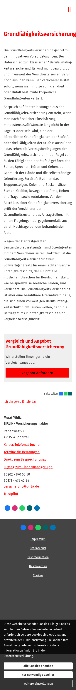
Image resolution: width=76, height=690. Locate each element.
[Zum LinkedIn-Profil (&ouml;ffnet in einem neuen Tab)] (37, 508)
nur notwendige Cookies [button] (38, 675)
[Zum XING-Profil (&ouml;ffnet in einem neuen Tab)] (29, 508)
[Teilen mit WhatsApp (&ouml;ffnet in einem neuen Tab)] (65, 393)
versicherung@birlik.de (21, 486)
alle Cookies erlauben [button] (38, 666)
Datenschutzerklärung (18, 656)
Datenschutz (38, 548)
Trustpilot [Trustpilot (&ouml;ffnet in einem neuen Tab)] (11, 494)
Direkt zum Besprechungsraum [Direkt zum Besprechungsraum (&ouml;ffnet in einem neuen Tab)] (26, 459)
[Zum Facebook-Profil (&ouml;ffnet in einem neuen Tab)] (7, 508)
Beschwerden (38, 566)
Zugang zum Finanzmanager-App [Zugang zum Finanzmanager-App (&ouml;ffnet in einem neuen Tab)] (28, 467)
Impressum (38, 539)
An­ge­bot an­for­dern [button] (37, 373)
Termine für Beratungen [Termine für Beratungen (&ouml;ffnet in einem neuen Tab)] (22, 452)
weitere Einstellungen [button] (38, 683)
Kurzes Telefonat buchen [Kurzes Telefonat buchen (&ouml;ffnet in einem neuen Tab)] (22, 445)
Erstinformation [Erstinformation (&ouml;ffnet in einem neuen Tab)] (38, 557)
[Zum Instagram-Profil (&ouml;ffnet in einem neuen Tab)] (15, 508)
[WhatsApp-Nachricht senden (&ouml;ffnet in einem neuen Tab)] (22, 508)
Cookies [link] (38, 575)
